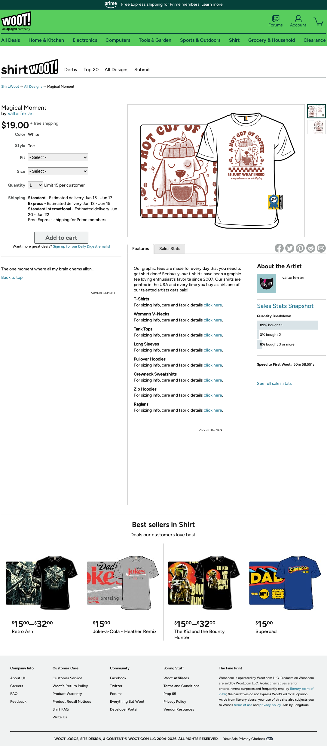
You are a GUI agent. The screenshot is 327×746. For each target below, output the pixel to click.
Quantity (16, 185)
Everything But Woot (127, 701)
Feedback (18, 701)
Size (21, 171)
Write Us (60, 717)
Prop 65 (170, 694)
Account (298, 21)
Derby (71, 69)
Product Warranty (67, 694)
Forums (275, 21)
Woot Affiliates (176, 678)
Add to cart (61, 237)
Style (20, 145)
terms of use (243, 705)
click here (213, 305)
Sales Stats (169, 248)
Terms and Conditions (182, 686)
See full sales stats (274, 383)
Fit (22, 157)
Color (20, 134)
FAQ (13, 694)
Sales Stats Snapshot (285, 305)
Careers (16, 686)
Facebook (118, 678)
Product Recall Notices (72, 701)
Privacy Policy (175, 701)
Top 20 (91, 69)
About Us (18, 678)
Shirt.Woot (29, 66)
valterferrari (21, 113)
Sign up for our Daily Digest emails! (81, 246)
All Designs (116, 69)
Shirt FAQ (61, 709)
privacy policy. (270, 705)
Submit (142, 69)
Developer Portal (123, 709)
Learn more (212, 4)
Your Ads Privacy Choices (244, 739)
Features (140, 248)
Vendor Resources (179, 709)
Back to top (12, 277)
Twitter (116, 686)
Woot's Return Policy (70, 686)
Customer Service (67, 678)
